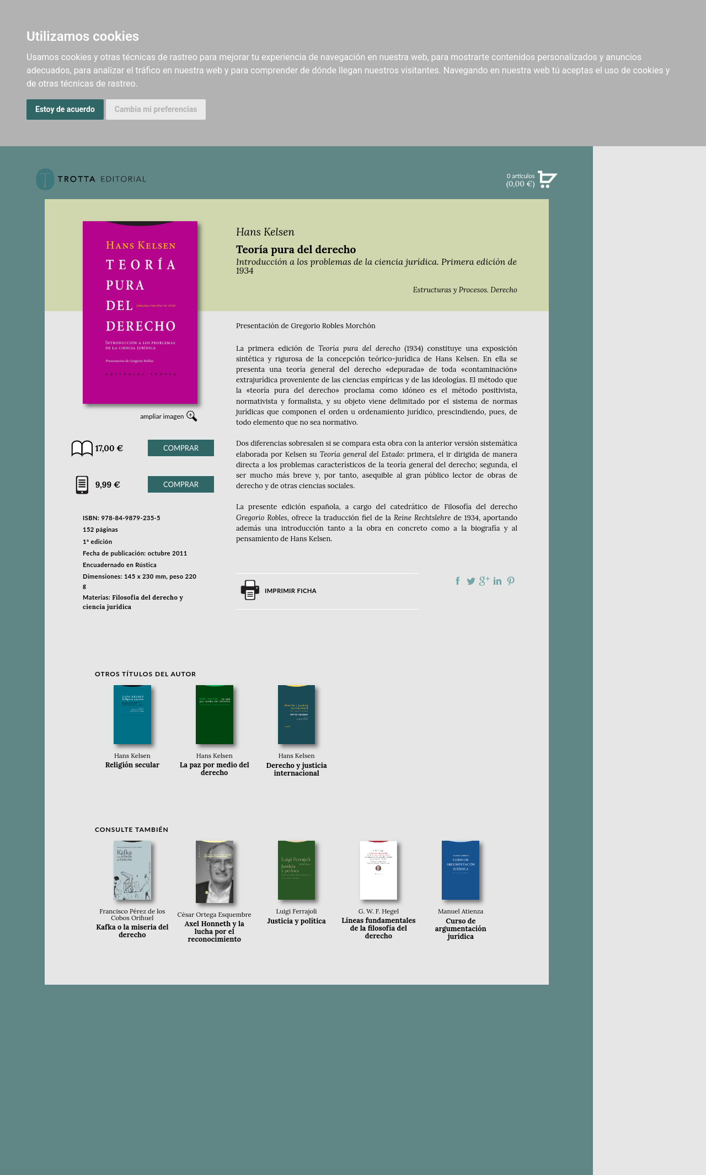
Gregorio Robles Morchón (333, 325)
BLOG (649, 344)
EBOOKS (649, 275)
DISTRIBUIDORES (649, 537)
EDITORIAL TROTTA (650, 445)
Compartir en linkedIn (497, 581)
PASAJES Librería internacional (649, 550)
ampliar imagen (162, 416)
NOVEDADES (649, 230)
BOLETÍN (649, 321)
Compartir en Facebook (457, 581)
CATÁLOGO (649, 253)
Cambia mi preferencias (156, 109)
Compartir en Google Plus (484, 581)
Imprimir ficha (291, 590)
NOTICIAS (649, 299)
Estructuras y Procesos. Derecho (465, 290)
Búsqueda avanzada (649, 196)
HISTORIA (650, 523)
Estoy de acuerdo (65, 109)
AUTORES (649, 509)
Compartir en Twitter (471, 581)
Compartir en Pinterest (510, 581)
